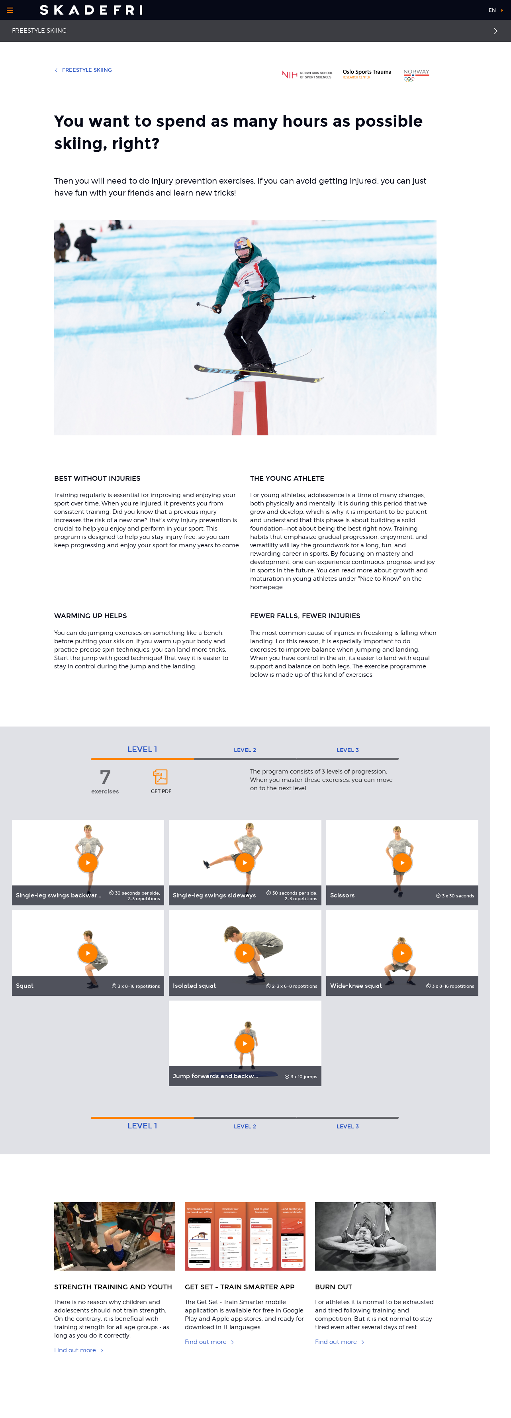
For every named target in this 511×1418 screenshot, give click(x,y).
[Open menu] (10, 10)
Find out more (79, 1350)
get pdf (161, 781)
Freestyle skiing (39, 30)
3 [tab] (348, 750)
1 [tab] (142, 749)
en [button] (492, 10)
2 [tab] (245, 750)
